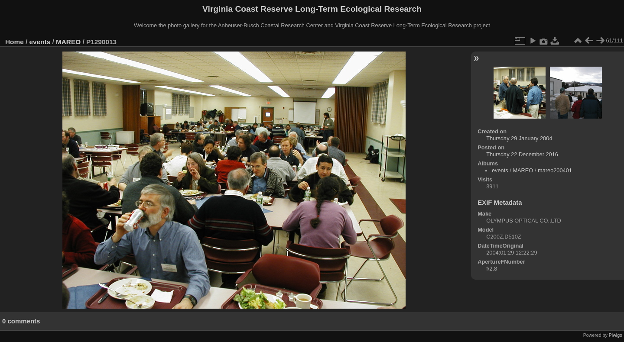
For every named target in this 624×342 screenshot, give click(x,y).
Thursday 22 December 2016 (522, 154)
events (40, 41)
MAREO (68, 41)
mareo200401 (555, 170)
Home (14, 41)
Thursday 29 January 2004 (519, 138)
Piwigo (615, 335)
